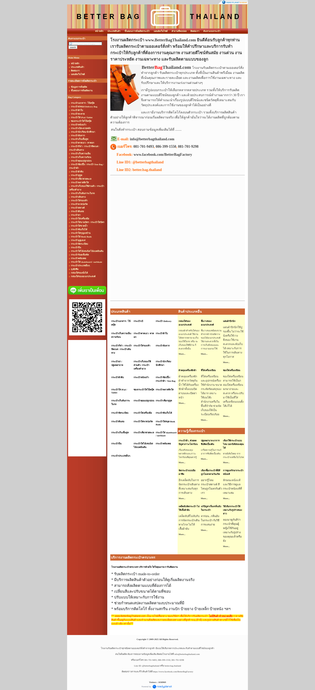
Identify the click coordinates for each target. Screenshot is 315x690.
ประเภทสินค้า (114, 31)
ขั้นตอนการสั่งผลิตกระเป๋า (137, 31)
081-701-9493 (143, 147)
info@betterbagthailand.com (187, 654)
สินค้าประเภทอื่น (190, 311)
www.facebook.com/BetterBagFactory (163, 155)
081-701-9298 (188, 147)
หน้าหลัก (99, 31)
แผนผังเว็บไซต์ (161, 31)
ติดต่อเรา (194, 31)
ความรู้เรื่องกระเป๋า (191, 431)
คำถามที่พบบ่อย (179, 31)
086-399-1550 (166, 147)
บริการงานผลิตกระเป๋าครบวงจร (133, 557)
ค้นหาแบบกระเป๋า (211, 31)
